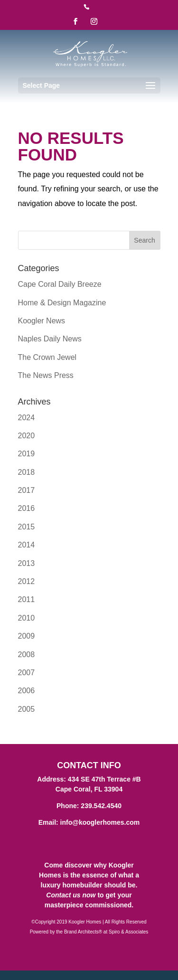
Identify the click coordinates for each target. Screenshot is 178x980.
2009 (26, 636)
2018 (26, 472)
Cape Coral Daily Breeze (60, 284)
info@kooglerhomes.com (100, 822)
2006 (26, 691)
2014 (26, 545)
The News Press (46, 375)
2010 (26, 618)
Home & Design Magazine (62, 303)
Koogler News (42, 321)
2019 (26, 454)
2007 (26, 673)
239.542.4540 (101, 806)
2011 (26, 599)
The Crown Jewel (47, 357)
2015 (26, 527)
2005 (26, 709)
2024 (26, 418)
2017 (26, 490)
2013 (26, 563)
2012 (26, 581)
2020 (26, 436)
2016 (26, 508)
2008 (26, 654)
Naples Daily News (50, 339)
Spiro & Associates (128, 931)
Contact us (63, 895)
